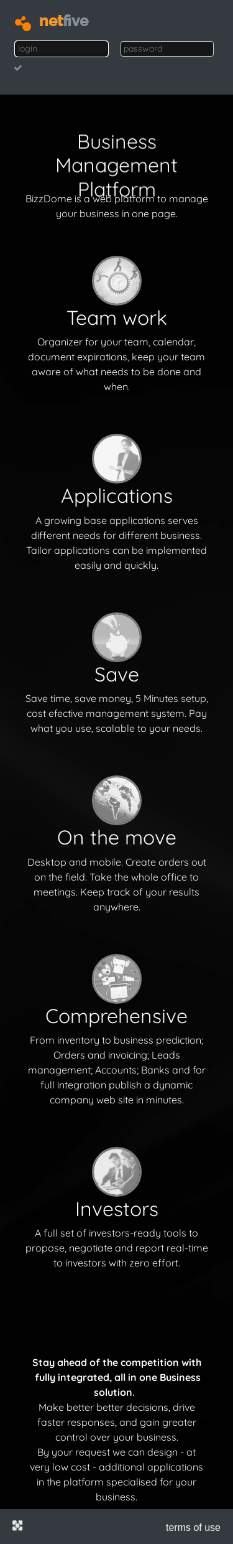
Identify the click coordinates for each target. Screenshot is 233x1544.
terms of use (193, 1527)
